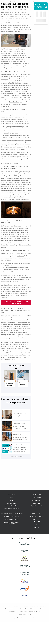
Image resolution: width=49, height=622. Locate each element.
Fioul (11, 500)
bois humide (20, 256)
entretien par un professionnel (12, 140)
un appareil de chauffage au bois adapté (18, 172)
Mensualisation (36, 500)
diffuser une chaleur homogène (11, 238)
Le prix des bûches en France (11, 508)
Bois (11, 497)
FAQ (36, 524)
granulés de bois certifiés (13, 267)
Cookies (42, 609)
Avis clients (36, 513)
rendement (4, 79)
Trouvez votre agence (36, 516)
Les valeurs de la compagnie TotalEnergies (11, 522)
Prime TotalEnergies (15, 102)
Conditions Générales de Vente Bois (11, 606)
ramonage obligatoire (8, 154)
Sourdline (36, 527)
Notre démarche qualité (11, 519)
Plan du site (12, 611)
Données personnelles (10, 609)
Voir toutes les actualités (16, 456)
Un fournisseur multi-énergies (11, 516)
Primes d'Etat (36, 503)
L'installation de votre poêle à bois (12, 74)
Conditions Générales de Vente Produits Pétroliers (35, 606)
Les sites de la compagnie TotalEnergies (28, 611)
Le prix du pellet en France (12, 505)
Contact (36, 519)
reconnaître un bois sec (11, 275)
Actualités (36, 522)
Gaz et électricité (11, 503)
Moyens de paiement (36, 505)
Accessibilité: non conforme (24, 614)
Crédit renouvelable (36, 497)
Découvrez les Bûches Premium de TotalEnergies (16, 302)
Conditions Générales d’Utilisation (28, 609)
